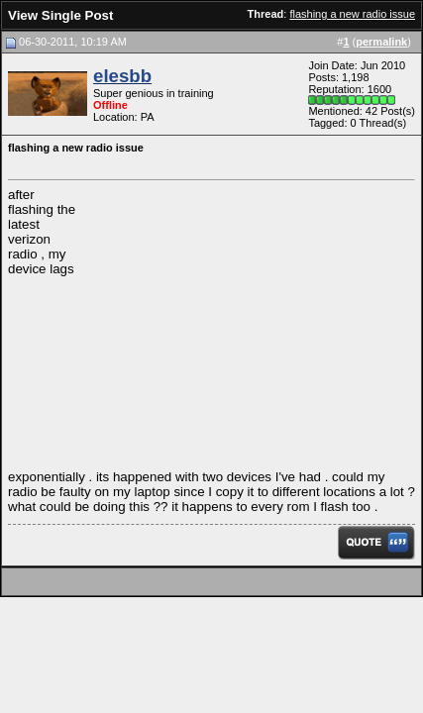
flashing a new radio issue (352, 14)
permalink (381, 42)
